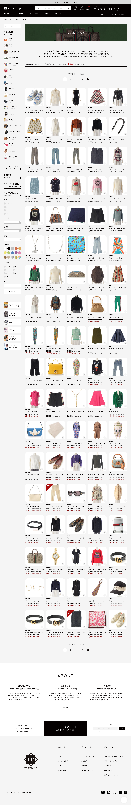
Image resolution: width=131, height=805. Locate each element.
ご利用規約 (108, 766)
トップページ (7, 19)
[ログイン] (82, 8)
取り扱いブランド (18, 19)
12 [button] (82, 79)
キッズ (8, 213)
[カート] (87, 8)
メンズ (8, 207)
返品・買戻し (59, 14)
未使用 (8, 266)
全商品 (21, 14)
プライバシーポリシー (111, 761)
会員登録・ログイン (87, 756)
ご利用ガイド (48, 14)
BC (16, 270)
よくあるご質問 (63, 761)
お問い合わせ (62, 770)
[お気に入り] (75, 8)
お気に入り (85, 761)
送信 (121, 728)
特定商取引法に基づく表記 (113, 756)
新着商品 (7, 14)
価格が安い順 (50, 64)
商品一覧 (61, 747)
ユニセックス (10, 210)
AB (7, 276)
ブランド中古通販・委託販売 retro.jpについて (112, 14)
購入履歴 (84, 766)
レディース (9, 203)
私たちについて (110, 747)
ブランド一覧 (86, 747)
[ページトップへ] (124, 800)
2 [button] (70, 79)
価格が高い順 (61, 64)
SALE (14, 14)
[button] (88, 79)
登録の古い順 (79, 64)
